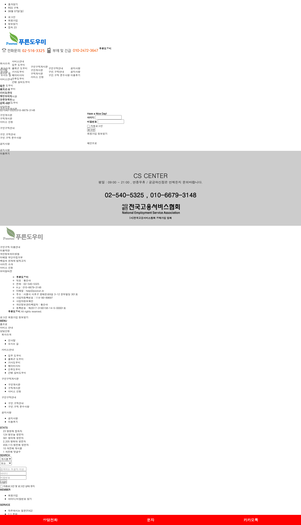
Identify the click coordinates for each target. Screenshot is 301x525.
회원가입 (13, 20)
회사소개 (5, 63)
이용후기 (75, 75)
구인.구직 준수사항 (10, 137)
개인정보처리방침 (9, 254)
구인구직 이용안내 (10, 247)
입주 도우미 (6, 85)
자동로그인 (95, 126)
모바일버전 (6, 271)
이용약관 (5, 250)
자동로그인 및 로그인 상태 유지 (17, 486)
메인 (2, 86)
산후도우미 (18, 78)
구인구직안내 (7, 128)
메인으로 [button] (92, 143)
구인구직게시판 (39, 66)
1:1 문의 (12, 514)
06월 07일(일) (16, 11)
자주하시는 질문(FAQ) (20, 510)
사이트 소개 (6, 264)
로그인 (11, 17)
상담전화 (50, 519)
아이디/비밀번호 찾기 (20, 499)
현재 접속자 (12, 431)
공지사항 (5, 143)
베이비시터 (18, 75)
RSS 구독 (13, 7)
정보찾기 (13, 24)
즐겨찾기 (13, 4)
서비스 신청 (6, 122)
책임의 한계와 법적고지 (13, 260)
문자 (150, 519)
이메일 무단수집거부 (11, 257)
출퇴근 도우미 (19, 68)
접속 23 (12, 27)
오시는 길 (6, 75)
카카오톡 (250, 519)
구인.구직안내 (8, 134)
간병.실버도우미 (21, 82)
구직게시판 (6, 118)
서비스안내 (6, 79)
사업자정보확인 (24, 301)
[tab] (150, 334)
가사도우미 (18, 71)
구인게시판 (6, 115)
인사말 (4, 71)
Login (3, 481)
